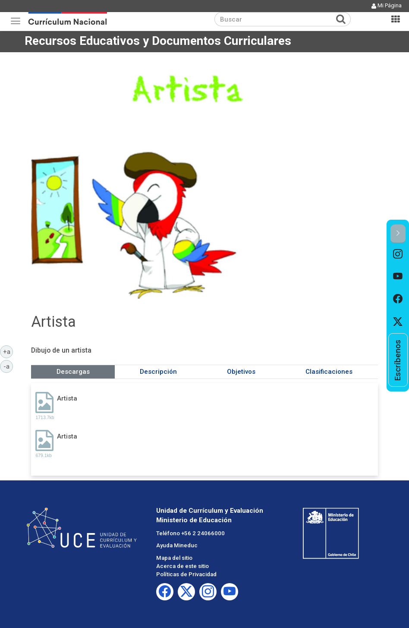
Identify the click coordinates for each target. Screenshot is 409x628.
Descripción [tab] (158, 372)
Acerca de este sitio (182, 566)
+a (8, 351)
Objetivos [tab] (241, 372)
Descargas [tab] (73, 372)
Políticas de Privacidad (186, 574)
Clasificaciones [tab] (328, 372)
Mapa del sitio (174, 558)
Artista (67, 398)
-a (8, 366)
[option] (398, 254)
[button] (398, 233)
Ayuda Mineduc (177, 545)
